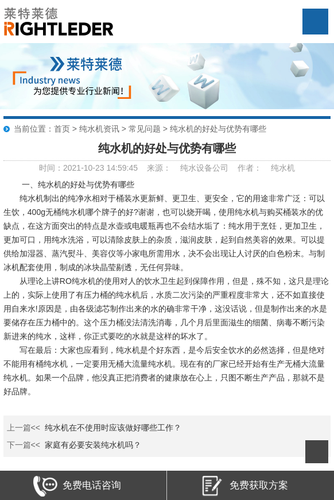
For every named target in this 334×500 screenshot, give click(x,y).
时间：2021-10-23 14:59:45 (88, 167)
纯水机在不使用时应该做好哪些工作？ (113, 427)
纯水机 (283, 167)
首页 (62, 128)
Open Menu (315, 21)
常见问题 (145, 128)
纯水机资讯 (99, 128)
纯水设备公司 (204, 167)
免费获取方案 (244, 486)
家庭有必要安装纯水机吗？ (93, 444)
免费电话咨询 (77, 486)
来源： (159, 167)
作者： (250, 167)
